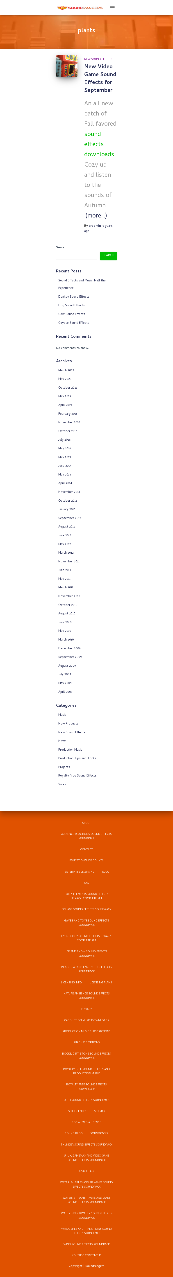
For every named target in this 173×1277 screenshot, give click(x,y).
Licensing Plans (100, 983)
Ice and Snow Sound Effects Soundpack (86, 954)
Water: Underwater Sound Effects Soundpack (86, 1215)
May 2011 (64, 579)
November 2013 (69, 492)
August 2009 (67, 666)
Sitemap (99, 1111)
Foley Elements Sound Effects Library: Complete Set (86, 896)
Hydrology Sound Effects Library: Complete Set (86, 938)
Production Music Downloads (86, 1021)
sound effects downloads (99, 145)
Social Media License (86, 1123)
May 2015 (64, 457)
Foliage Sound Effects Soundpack (86, 910)
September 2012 (69, 518)
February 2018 (67, 414)
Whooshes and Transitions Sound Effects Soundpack (86, 1231)
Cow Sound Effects (71, 314)
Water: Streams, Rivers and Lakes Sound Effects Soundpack (86, 1200)
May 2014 (64, 475)
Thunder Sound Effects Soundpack (86, 1145)
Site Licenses (77, 1111)
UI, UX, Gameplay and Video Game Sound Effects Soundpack (86, 1158)
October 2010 (67, 605)
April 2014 (65, 483)
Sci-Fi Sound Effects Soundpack (86, 1100)
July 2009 (64, 674)
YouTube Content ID (86, 1256)
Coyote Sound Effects (73, 323)
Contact (86, 850)
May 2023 (64, 379)
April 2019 (65, 405)
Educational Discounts (86, 861)
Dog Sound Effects (71, 305)
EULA (105, 872)
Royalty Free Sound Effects (77, 776)
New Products (68, 724)
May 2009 (65, 683)
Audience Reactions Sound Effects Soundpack (86, 836)
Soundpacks (99, 1134)
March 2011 (65, 587)
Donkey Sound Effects (73, 297)
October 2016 (67, 431)
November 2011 (69, 561)
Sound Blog (74, 1134)
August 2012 (66, 527)
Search (61, 247)
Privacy (86, 1009)
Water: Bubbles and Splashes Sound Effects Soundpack (86, 1185)
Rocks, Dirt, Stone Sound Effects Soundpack (86, 1056)
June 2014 (65, 466)
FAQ (86, 883)
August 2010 (66, 613)
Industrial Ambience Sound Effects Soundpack (86, 969)
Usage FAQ (86, 1171)
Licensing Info (71, 983)
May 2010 (64, 631)
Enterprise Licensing (79, 872)
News (62, 741)
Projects (64, 767)
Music (62, 715)
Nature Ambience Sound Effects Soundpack (87, 996)
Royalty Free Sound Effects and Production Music (86, 1071)
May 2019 (64, 396)
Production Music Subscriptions (87, 1032)
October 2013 (67, 501)
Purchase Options (86, 1043)
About (86, 823)
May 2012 (64, 544)
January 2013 (66, 509)
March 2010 (66, 640)
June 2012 (64, 535)
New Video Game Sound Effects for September (100, 79)
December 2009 (69, 648)
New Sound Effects (98, 59)
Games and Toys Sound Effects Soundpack (86, 923)
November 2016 (69, 422)
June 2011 (64, 570)
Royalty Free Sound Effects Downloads (86, 1087)
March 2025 (66, 370)
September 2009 (70, 657)
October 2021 (67, 388)
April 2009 (65, 692)
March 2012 (66, 553)
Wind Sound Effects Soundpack (87, 1245)
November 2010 (69, 596)
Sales (62, 784)
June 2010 (65, 622)
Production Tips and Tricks (77, 758)
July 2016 (64, 440)
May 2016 (64, 448)
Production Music (70, 750)
